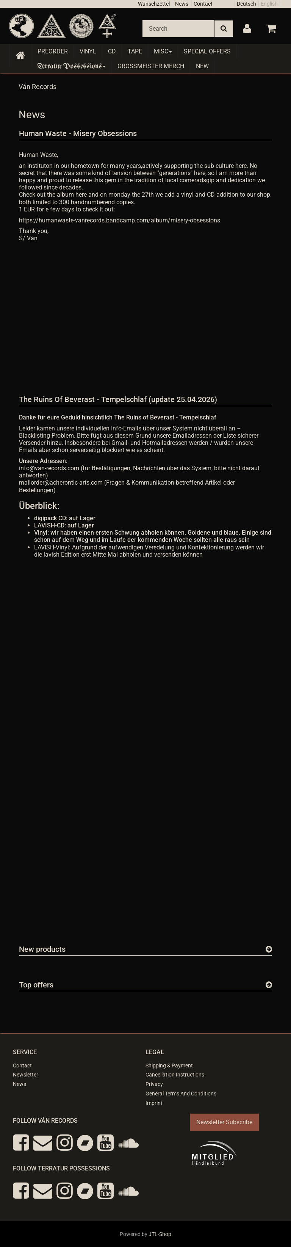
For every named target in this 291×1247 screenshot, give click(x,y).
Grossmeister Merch (150, 66)
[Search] (178, 28)
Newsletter (25, 1075)
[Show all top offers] (269, 985)
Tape (135, 51)
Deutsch (246, 4)
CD (112, 51)
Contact (203, 4)
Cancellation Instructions (175, 1075)
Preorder (53, 51)
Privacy (154, 1084)
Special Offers (207, 51)
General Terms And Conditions (181, 1094)
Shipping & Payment (169, 1065)
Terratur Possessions (72, 66)
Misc (163, 51)
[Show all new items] (269, 949)
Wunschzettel (154, 4)
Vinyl (88, 51)
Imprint (154, 1103)
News (181, 4)
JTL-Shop (160, 1234)
